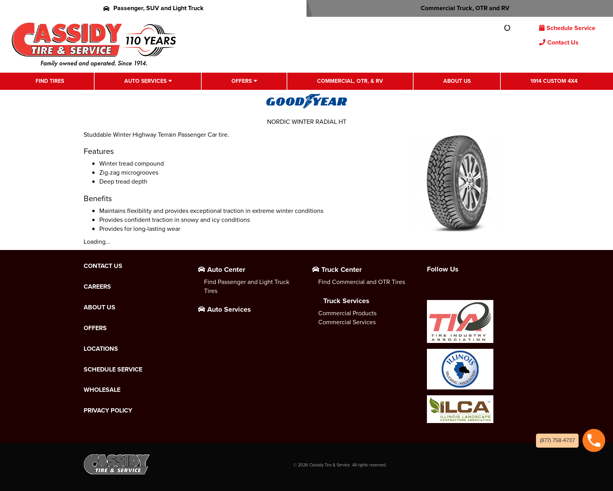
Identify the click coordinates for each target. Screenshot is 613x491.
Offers (241, 81)
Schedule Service (567, 28)
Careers (97, 286)
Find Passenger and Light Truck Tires (246, 286)
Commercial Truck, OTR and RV (459, 8)
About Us (457, 81)
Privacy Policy (108, 410)
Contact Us (559, 42)
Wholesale (102, 390)
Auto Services (145, 81)
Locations (101, 349)
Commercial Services (347, 322)
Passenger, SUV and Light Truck (153, 8)
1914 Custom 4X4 (554, 81)
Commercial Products (347, 313)
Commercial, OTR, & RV (350, 81)
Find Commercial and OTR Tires (361, 281)
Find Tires (50, 81)
